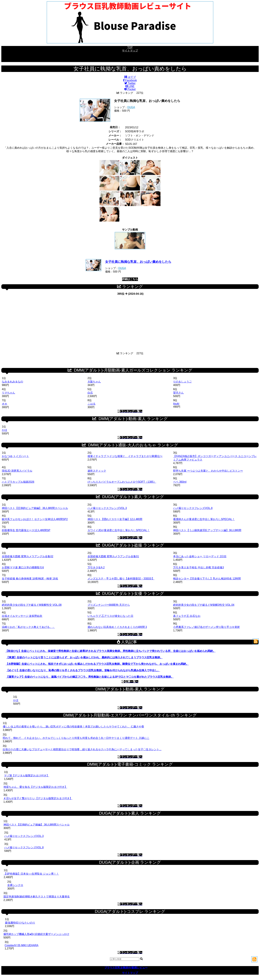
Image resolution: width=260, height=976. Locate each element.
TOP (130, 47)
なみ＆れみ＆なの (12, 381)
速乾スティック (97, 470)
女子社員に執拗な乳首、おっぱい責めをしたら (138, 261)
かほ (4, 430)
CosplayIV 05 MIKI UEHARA (21, 945)
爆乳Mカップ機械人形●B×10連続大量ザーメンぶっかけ (36, 934)
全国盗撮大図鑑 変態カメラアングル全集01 (113, 556)
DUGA (131, 107)
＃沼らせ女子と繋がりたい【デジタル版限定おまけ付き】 (37, 798)
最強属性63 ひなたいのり (20, 922)
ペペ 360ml (179, 481)
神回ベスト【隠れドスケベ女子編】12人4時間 (115, 519)
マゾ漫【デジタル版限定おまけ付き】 (26, 775)
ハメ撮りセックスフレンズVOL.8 (192, 508)
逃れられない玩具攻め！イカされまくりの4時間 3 (117, 627)
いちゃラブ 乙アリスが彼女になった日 (110, 616)
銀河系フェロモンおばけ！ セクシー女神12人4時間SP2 (35, 519)
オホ (4, 403)
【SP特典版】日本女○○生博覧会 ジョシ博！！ (31, 873)
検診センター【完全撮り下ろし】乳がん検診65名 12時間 (207, 578)
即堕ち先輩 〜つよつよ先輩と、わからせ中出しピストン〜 (208, 470)
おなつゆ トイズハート (15, 456)
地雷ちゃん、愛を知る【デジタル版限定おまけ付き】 (35, 786)
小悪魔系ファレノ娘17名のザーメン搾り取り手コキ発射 (206, 627)
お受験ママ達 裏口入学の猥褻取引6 (23, 567)
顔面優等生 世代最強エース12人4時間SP (26, 530)
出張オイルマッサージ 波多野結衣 (22, 616)
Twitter (129, 83)
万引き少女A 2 (96, 567)
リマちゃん (8, 392)
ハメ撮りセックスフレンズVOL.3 (107, 508)
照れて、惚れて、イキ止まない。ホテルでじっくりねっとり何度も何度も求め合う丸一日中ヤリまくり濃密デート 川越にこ (76, 738)
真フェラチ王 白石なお (186, 616)
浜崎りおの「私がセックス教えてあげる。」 (28, 627)
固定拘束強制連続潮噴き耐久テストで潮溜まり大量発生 (36, 896)
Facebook (130, 80)
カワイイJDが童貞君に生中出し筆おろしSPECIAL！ (119, 530)
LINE (130, 86)
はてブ (130, 77)
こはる (92, 403)
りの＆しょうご (182, 381)
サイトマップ (130, 50)
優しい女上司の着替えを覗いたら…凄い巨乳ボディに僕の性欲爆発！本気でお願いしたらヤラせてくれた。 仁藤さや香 (73, 726)
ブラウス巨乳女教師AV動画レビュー (126, 967)
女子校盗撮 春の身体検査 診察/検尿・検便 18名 (30, 578)
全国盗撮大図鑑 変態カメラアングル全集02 (27, 556)
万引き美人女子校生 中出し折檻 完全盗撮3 (198, 567)
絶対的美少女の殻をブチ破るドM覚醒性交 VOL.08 (32, 604)
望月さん (178, 392)
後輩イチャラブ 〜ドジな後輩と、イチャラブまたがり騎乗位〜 (125, 456)
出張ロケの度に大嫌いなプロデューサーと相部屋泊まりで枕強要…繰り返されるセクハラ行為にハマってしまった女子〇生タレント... (82, 749)
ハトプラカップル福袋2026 (18, 481)
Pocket (129, 89)
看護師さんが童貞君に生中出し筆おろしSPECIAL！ (204, 519)
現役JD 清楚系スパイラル (17, 470)
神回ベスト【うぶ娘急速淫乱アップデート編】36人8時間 (207, 530)
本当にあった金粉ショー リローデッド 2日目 (200, 556)
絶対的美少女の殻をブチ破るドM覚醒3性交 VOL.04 (203, 604)
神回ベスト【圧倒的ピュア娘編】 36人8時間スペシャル (35, 508)
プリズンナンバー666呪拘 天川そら (109, 604)
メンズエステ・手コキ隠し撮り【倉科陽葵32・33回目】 (121, 578)
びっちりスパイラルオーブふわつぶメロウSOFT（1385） (122, 481)
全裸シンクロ (15, 885)
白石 (90, 392)
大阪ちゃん (94, 381)
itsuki (176, 403)
